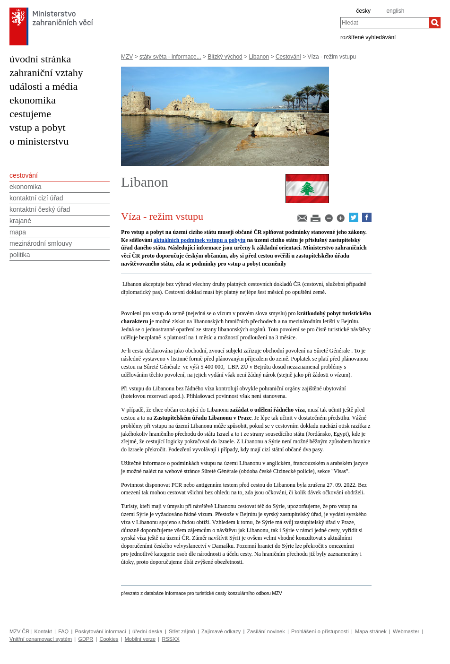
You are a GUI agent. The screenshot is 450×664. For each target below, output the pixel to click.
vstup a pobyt (37, 127)
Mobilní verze (140, 639)
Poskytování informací (100, 631)
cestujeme (30, 114)
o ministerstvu (39, 141)
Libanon (259, 56)
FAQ (63, 631)
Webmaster (406, 631)
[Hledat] (435, 22)
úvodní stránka (40, 59)
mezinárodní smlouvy (40, 243)
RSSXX (170, 639)
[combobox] (384, 22)
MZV (127, 56)
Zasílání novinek (266, 631)
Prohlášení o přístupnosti (320, 631)
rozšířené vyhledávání (368, 37)
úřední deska (147, 631)
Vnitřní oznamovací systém (40, 639)
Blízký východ (225, 56)
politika (19, 255)
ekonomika (32, 100)
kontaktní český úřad (39, 209)
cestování (23, 175)
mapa (17, 232)
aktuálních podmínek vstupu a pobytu (200, 240)
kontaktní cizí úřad (36, 198)
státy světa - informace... (170, 56)
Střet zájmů (182, 631)
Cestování (288, 56)
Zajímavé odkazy (221, 631)
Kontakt (43, 631)
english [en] (395, 11)
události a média (43, 86)
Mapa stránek (371, 631)
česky (363, 11)
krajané (20, 220)
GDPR (85, 639)
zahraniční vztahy (46, 72)
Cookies (109, 639)
